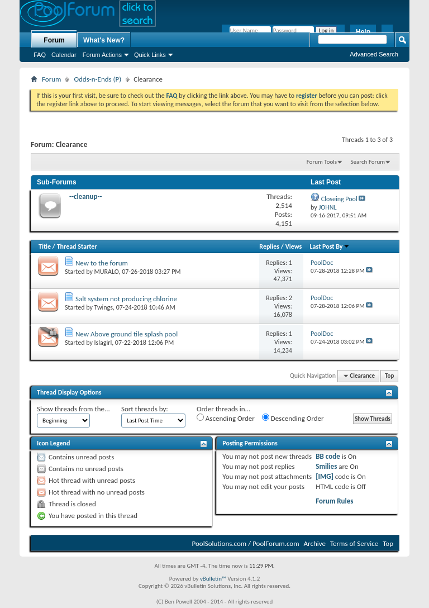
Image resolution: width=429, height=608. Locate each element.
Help (363, 32)
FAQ (40, 54)
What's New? (104, 40)
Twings (103, 307)
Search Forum (368, 161)
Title (45, 246)
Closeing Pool (339, 199)
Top (389, 375)
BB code (328, 456)
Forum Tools (322, 161)
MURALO (106, 272)
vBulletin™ (213, 578)
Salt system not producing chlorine (126, 298)
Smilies (326, 466)
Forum (54, 40)
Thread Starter (77, 246)
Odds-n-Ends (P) (97, 79)
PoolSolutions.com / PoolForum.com (245, 543)
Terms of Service (354, 543)
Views (293, 246)
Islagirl (103, 342)
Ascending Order (226, 418)
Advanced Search (374, 54)
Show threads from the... (73, 409)
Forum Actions (102, 54)
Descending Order (293, 418)
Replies (269, 246)
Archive (315, 543)
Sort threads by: (144, 409)
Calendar (64, 54)
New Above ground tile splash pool (126, 334)
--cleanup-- (85, 196)
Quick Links (150, 54)
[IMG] (324, 476)
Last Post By (330, 246)
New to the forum (101, 263)
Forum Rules (334, 501)
